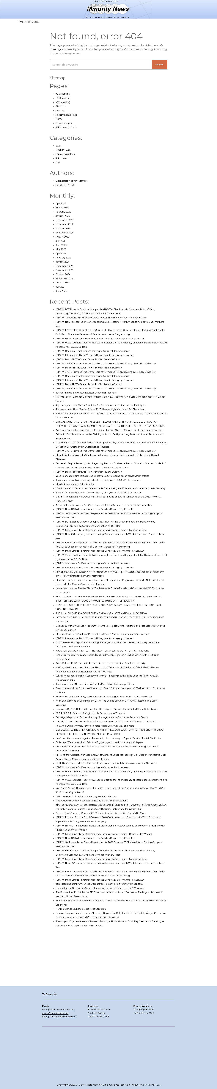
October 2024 (65, 274)
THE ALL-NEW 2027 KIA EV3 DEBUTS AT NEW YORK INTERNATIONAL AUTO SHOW (109, 667)
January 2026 (64, 215)
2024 (59, 145)
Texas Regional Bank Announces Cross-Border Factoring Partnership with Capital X (110, 983)
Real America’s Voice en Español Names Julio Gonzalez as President (100, 883)
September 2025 (67, 232)
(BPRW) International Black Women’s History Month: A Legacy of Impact (103, 363)
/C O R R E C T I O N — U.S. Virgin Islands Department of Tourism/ (97, 779)
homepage (57, 49)
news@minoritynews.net (55, 1063)
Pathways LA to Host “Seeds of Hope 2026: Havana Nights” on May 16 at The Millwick (110, 429)
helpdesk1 (62, 184)
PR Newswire (64, 158)
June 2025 (62, 245)
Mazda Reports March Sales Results (79, 521)
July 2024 (62, 286)
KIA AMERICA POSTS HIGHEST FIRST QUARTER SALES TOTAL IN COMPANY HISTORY (110, 708)
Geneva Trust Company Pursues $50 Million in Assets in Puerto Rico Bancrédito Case (111, 900)
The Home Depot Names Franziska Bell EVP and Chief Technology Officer (104, 742)
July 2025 (62, 240)
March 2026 (63, 207)
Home (60, 118)
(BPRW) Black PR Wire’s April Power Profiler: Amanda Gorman (96, 367)
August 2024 (64, 282)
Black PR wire (64, 149)
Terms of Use (155, 1084)
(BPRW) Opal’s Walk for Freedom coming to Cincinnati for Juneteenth (101, 359)
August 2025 (64, 236)
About (133, 1084)
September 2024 (67, 278)
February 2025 (65, 257)
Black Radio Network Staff (72, 180)
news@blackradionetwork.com (58, 1059)
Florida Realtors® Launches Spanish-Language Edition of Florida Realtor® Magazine (110, 987)
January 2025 (64, 261)
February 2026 (65, 211)
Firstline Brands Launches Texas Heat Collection (87, 1008)
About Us (62, 106)
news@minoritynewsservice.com (59, 1066)
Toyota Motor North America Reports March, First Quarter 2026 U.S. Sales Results (108, 517)
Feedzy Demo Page (69, 114)
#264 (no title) (65, 93)
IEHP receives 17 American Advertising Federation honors (93, 879)
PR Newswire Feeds (69, 127)
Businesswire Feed (68, 153)
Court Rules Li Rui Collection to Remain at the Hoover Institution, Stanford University (110, 721)
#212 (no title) (64, 102)
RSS (58, 162)
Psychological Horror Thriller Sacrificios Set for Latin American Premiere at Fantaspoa (111, 425)
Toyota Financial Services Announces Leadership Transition (94, 413)
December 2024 (66, 265)
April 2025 (62, 253)
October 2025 (64, 228)
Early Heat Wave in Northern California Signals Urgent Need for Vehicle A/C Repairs (110, 821)
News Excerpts (65, 122)
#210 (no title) (64, 97)
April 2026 (62, 203)
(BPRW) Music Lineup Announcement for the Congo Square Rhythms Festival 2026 (110, 346)
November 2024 (66, 269)
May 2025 (62, 249)
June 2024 (62, 290)
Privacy (142, 1084)
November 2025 (66, 224)
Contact (61, 110)
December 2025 (66, 220)
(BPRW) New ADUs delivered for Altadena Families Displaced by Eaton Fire (104, 554)
